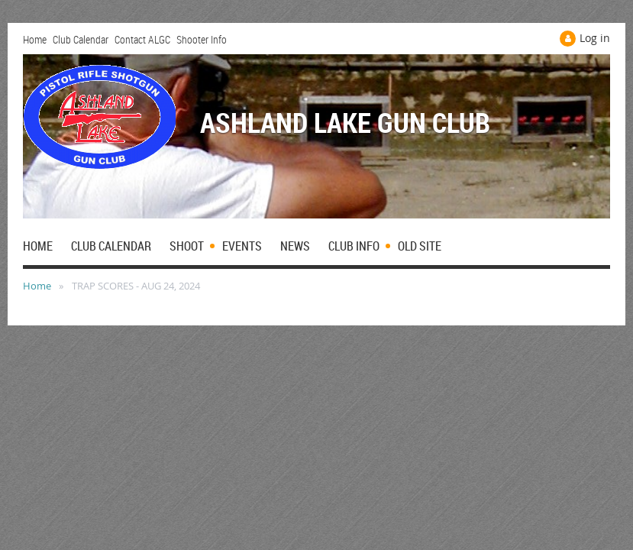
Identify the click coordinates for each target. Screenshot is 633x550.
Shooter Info (201, 39)
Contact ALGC (142, 39)
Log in (595, 38)
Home (35, 39)
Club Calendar (80, 39)
